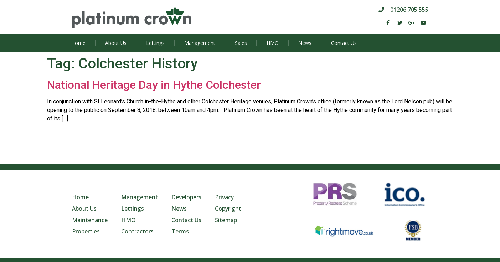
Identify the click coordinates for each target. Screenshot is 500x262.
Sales (241, 43)
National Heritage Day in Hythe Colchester (154, 85)
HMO (273, 43)
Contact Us (344, 43)
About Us (116, 43)
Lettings (155, 43)
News (304, 43)
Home (78, 43)
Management (199, 43)
